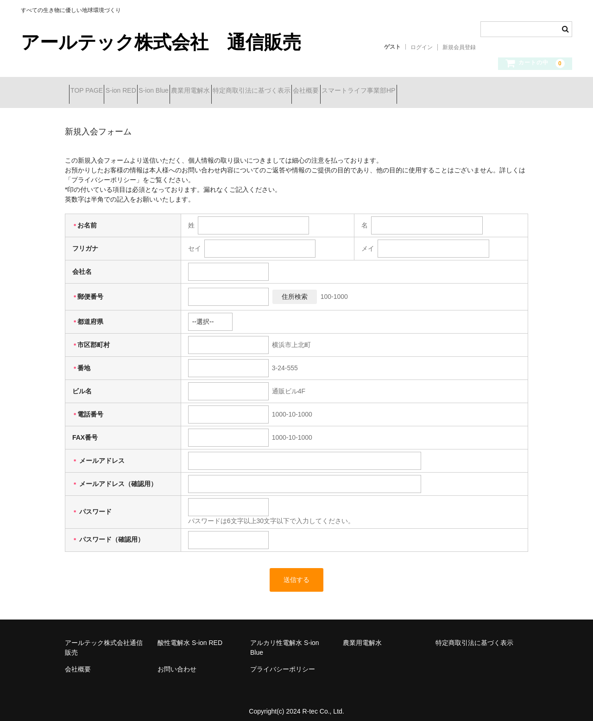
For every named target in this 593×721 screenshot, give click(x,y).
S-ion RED (141, 91)
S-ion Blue (191, 91)
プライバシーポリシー (282, 662)
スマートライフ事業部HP (461, 91)
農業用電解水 (244, 91)
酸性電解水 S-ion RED (190, 635)
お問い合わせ (177, 662)
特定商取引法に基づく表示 (321, 91)
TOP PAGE (91, 91)
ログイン (421, 47)
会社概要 (392, 91)
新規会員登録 (459, 47)
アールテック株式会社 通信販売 (161, 42)
